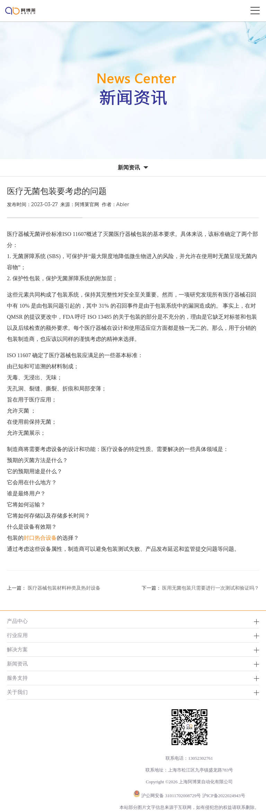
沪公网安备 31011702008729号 (171, 795)
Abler (122, 204)
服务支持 (17, 678)
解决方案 (17, 649)
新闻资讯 (17, 664)
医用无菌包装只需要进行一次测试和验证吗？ (210, 588)
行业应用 (17, 635)
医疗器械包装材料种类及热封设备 (64, 588)
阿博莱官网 (87, 204)
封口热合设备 (40, 538)
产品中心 (17, 621)
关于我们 (17, 692)
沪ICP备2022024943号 (223, 795)
